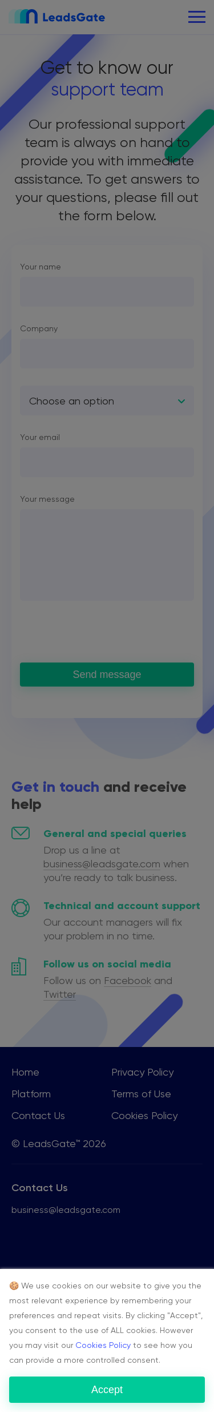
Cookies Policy (103, 1345)
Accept (107, 1389)
